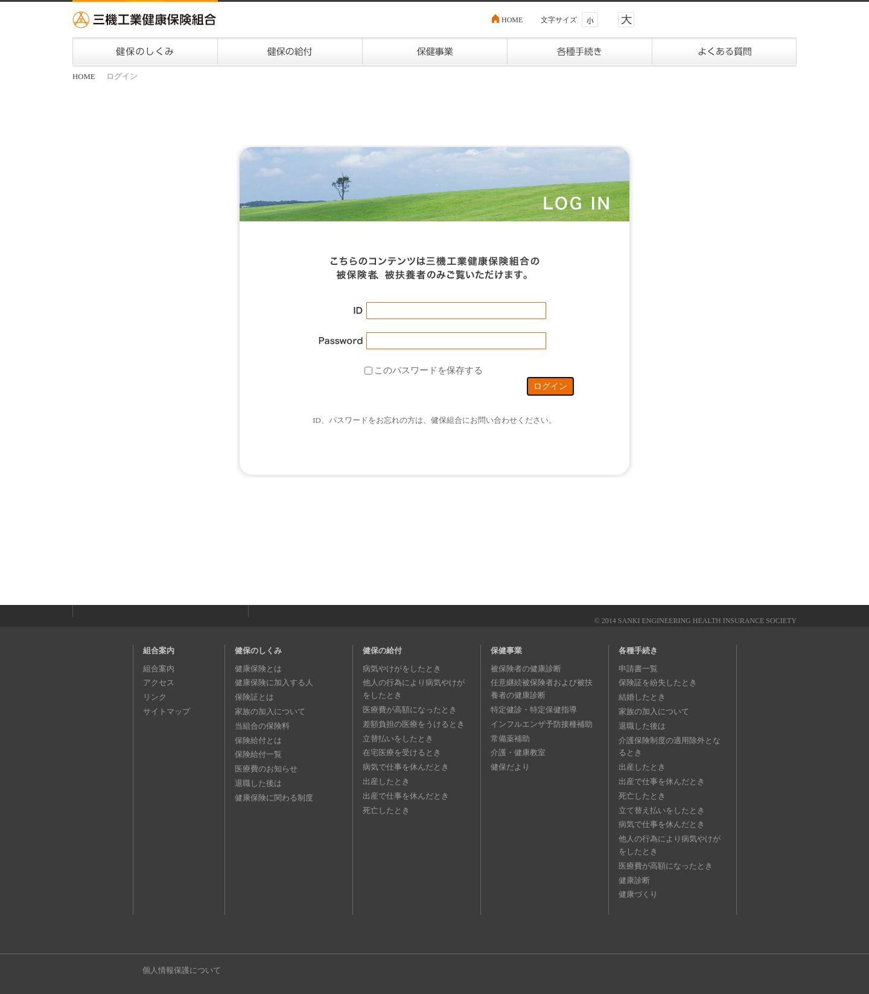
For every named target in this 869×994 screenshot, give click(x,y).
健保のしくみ (258, 650)
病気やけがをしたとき (402, 668)
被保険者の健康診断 (526, 668)
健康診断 (634, 880)
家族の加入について (270, 711)
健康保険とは (258, 668)
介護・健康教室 (518, 752)
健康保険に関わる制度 (274, 797)
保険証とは (254, 696)
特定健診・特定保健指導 (534, 709)
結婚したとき (642, 696)
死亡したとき (386, 810)
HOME (512, 20)
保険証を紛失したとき (658, 682)
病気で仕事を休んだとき (406, 766)
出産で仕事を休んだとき (406, 795)
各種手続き (638, 650)
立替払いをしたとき (398, 738)
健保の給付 (382, 650)
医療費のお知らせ (266, 768)
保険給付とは (258, 740)
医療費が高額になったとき (410, 709)
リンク (155, 696)
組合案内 (158, 650)
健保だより (510, 766)
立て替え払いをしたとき (662, 810)
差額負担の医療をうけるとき (414, 724)
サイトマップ (166, 711)
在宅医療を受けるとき (402, 752)
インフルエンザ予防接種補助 (542, 724)
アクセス (158, 682)
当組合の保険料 (262, 725)
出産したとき (386, 781)
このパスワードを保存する (428, 370)
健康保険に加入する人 (274, 682)
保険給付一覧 (258, 754)
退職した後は (258, 783)
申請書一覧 (638, 668)
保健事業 (506, 650)
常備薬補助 (510, 738)
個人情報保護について (181, 970)
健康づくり (638, 894)
